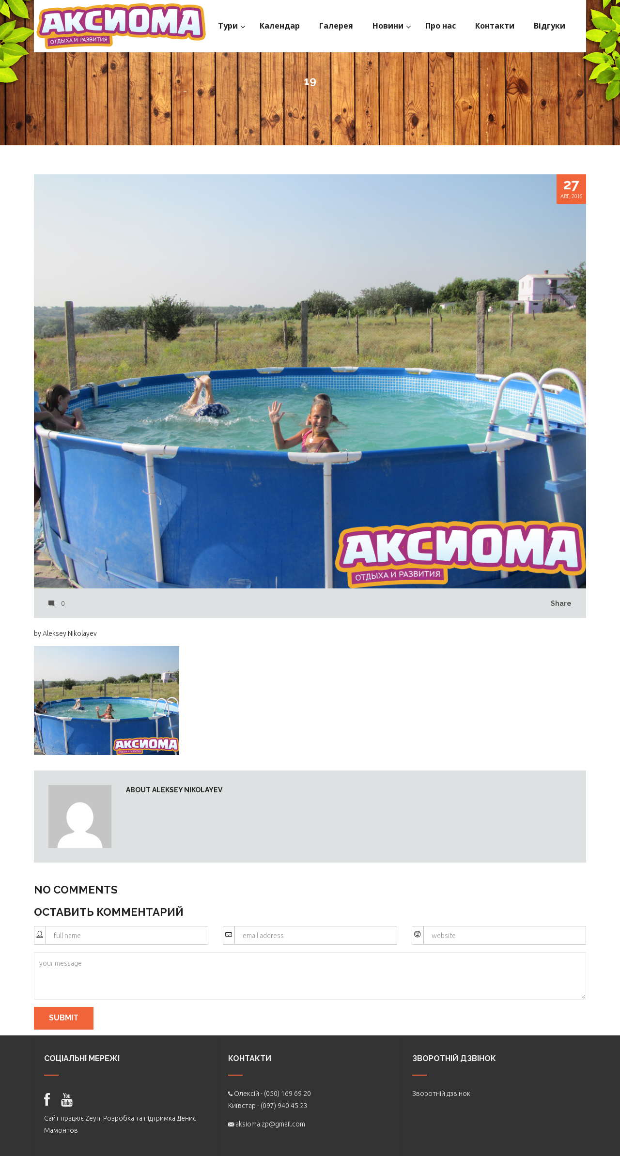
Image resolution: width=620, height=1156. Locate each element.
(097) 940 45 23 (284, 1106)
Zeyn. (93, 1118)
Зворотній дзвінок (441, 1093)
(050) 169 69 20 (287, 1093)
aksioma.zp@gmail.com (270, 1124)
